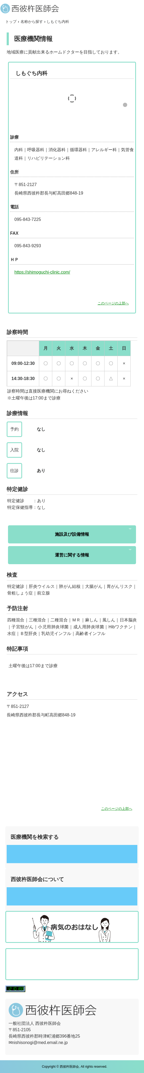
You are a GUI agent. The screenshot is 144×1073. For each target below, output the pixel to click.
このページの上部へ (113, 303)
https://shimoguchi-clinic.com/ (42, 272)
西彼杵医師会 (72, 8)
